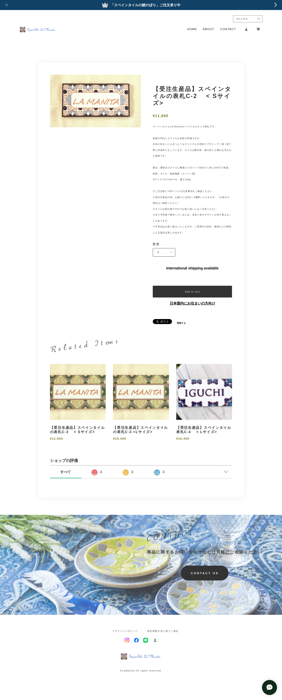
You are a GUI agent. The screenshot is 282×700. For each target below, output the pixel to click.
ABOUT (208, 29)
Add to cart (192, 291)
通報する (181, 323)
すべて (65, 472)
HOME (192, 29)
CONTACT (228, 29)
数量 (156, 244)
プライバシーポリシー (125, 631)
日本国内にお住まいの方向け (192, 303)
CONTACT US (204, 573)
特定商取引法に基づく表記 (162, 631)
